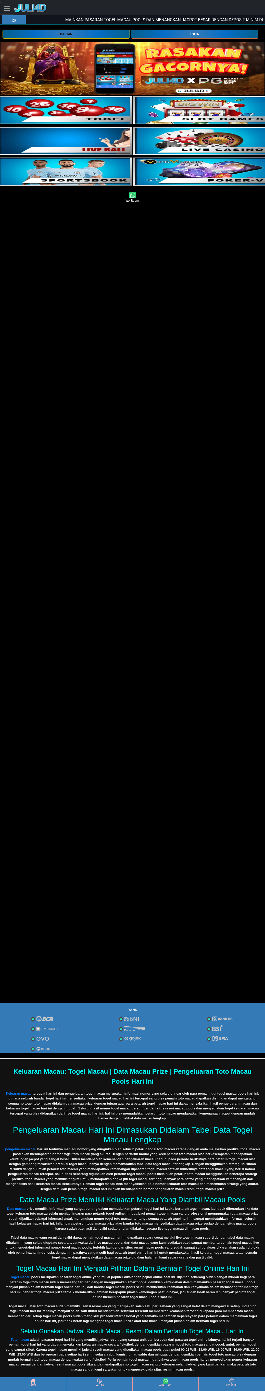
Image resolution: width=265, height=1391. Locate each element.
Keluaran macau (18, 1093)
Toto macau (20, 1339)
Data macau (16, 1209)
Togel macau (20, 1277)
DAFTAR (66, 34)
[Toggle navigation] (7, 8)
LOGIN (194, 34)
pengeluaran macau (20, 1149)
